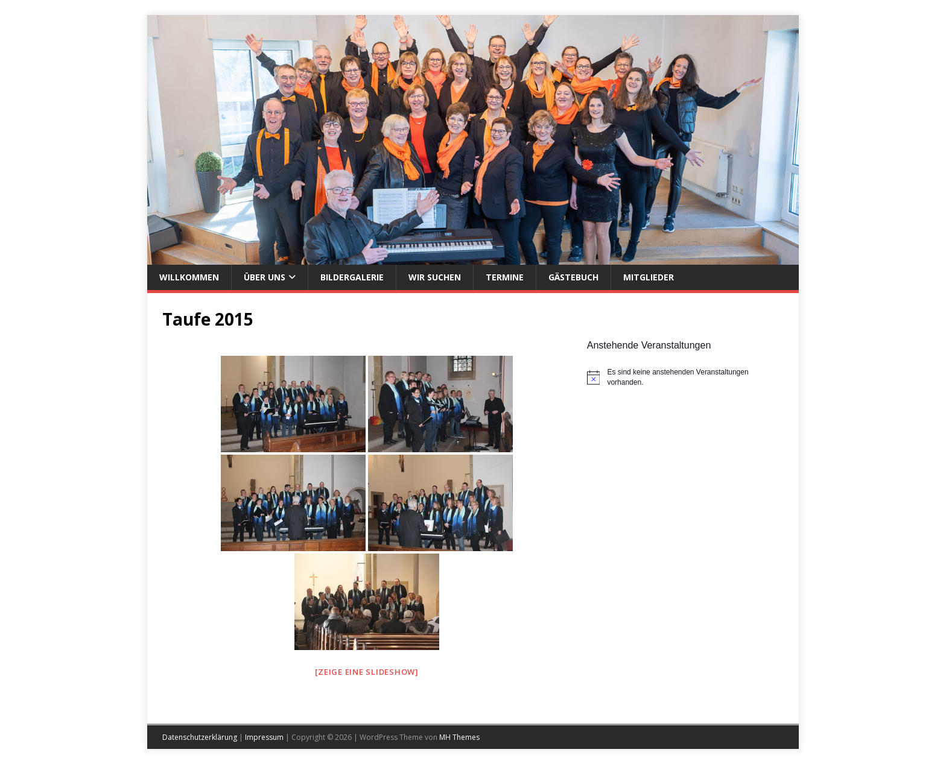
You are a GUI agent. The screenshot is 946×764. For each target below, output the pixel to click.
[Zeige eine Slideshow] (367, 671)
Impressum (264, 737)
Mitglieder (648, 277)
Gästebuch (573, 277)
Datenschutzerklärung (199, 737)
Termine (505, 277)
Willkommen (189, 277)
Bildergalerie (352, 277)
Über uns (264, 277)
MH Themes (459, 737)
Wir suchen (434, 277)
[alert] (685, 377)
